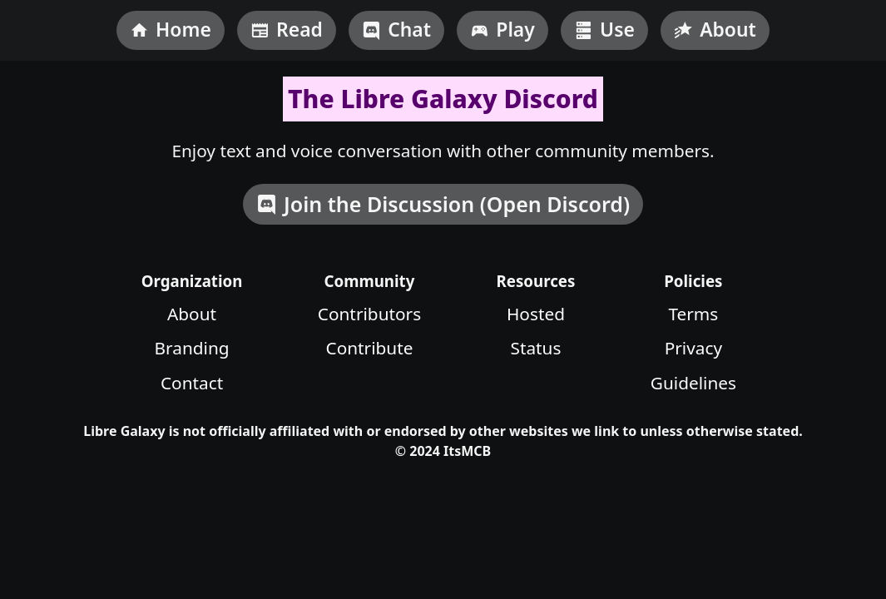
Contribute (369, 347)
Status (535, 347)
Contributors (369, 313)
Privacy (693, 347)
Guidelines (693, 382)
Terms (693, 313)
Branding (192, 347)
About (191, 313)
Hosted (536, 313)
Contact (192, 382)
